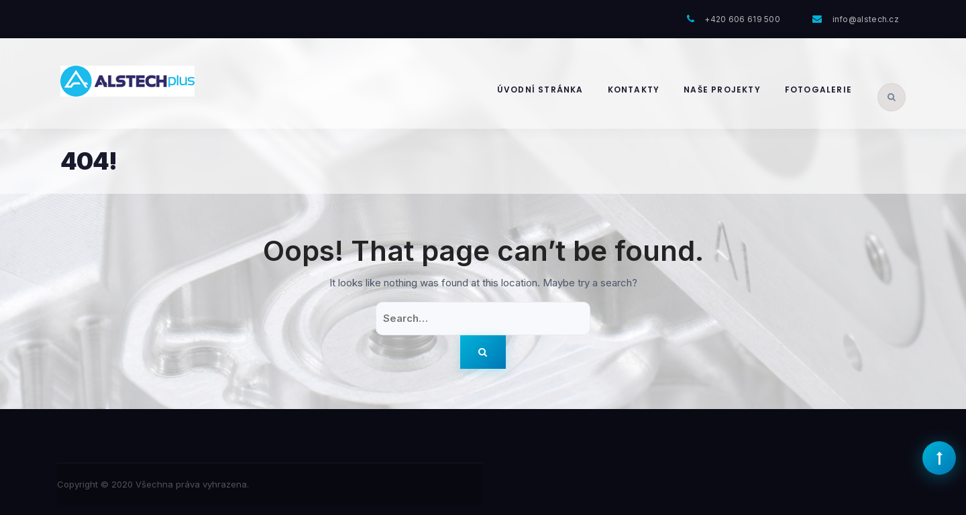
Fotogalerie (818, 89)
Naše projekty (722, 89)
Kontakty (634, 89)
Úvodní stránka (540, 89)
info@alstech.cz (866, 19)
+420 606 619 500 (742, 19)
